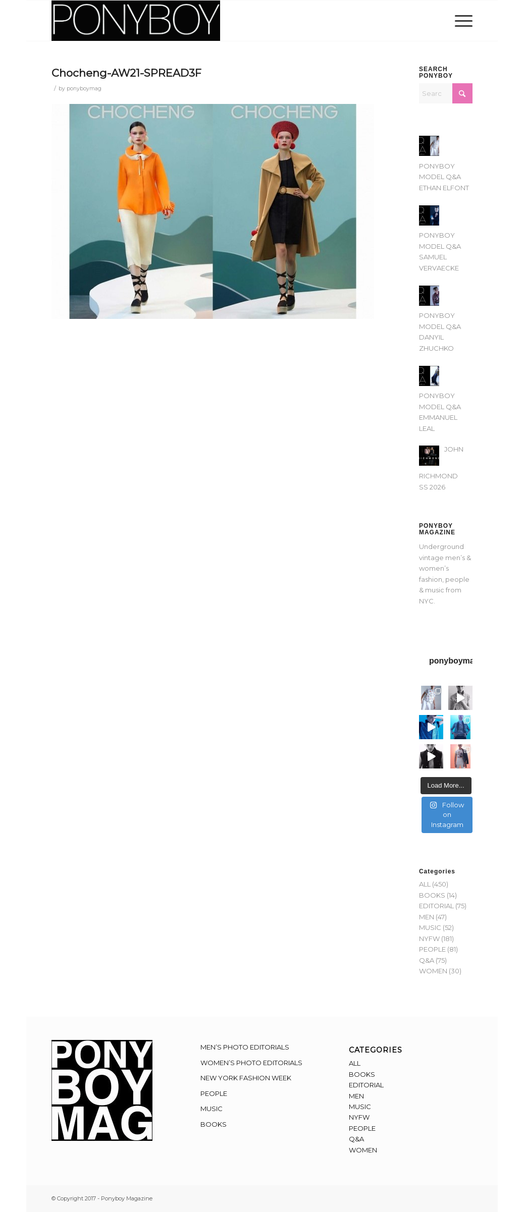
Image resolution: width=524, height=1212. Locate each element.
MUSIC (430, 927)
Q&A (426, 960)
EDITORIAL (436, 906)
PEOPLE (432, 949)
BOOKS (432, 895)
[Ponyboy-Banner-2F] (135, 21)
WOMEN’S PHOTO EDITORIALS (251, 1063)
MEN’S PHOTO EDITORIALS (244, 1047)
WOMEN (433, 971)
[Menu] (460, 21)
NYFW (429, 938)
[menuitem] (460, 21)
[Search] (446, 93)
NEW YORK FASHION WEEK (245, 1078)
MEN (426, 917)
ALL (425, 884)
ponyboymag (84, 88)
